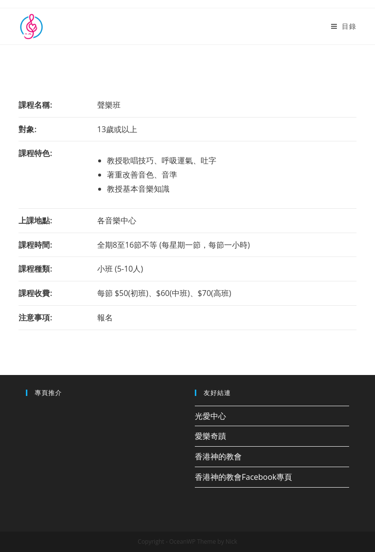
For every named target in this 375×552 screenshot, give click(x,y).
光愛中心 (210, 416)
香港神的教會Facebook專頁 (243, 477)
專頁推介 (48, 392)
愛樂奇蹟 (210, 436)
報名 (105, 317)
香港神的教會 (218, 456)
